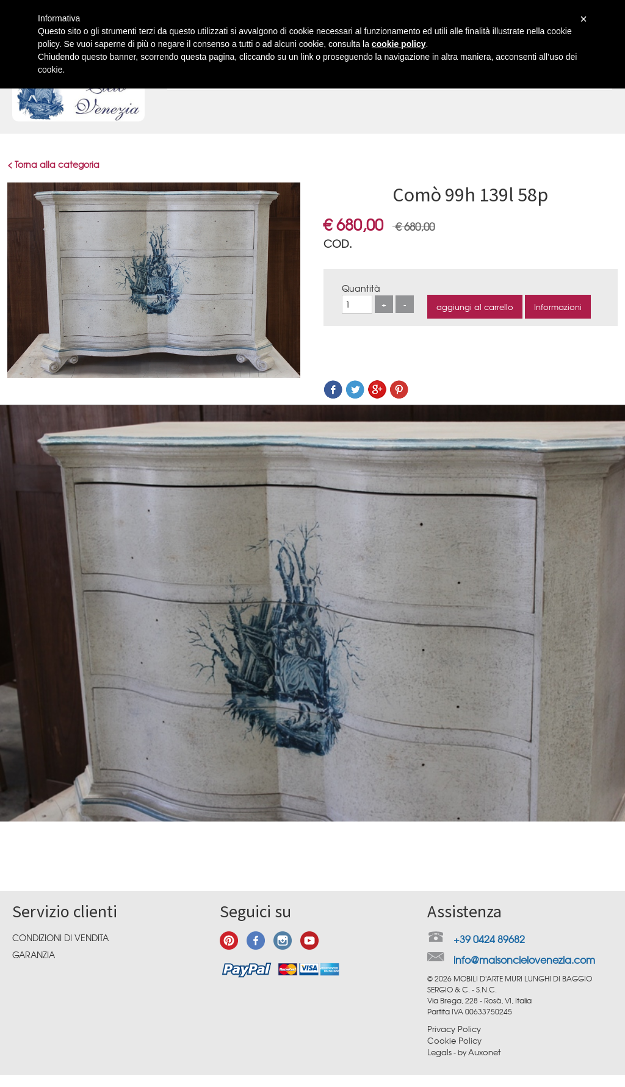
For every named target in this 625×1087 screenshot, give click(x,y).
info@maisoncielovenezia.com (524, 959)
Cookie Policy (454, 1040)
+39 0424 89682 (489, 938)
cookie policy (399, 44)
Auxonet (484, 1052)
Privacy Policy (454, 1029)
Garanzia (33, 954)
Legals (439, 1052)
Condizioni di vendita (60, 937)
